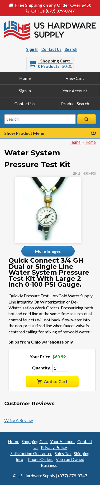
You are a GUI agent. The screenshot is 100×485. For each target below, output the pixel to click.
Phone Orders (40, 459)
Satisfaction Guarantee (31, 453)
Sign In (32, 49)
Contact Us (51, 49)
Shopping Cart (54, 60)
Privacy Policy (54, 447)
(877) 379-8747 (60, 10)
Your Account (74, 90)
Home (25, 78)
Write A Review (18, 420)
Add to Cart (52, 381)
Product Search (75, 103)
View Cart (75, 78)
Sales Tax (63, 453)
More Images (48, 251)
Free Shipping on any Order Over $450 (53, 4)
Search (71, 49)
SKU (76, 173)
